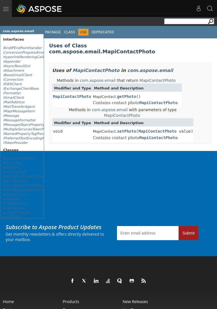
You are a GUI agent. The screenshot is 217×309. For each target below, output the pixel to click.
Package (53, 32)
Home (8, 301)
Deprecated (103, 32)
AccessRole (12, 163)
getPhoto (126, 96)
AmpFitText (12, 217)
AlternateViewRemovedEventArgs (31, 190)
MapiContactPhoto (96, 70)
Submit (188, 233)
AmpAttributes (15, 203)
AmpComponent (17, 212)
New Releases (135, 301)
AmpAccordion (15, 194)
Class (69, 32)
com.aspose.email (18, 31)
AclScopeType (14, 172)
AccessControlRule (18, 158)
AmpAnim (11, 199)
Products (71, 301)
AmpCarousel (14, 208)
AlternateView (15, 181)
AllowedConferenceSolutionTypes (31, 176)
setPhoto (126, 131)
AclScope (11, 167)
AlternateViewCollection (23, 185)
